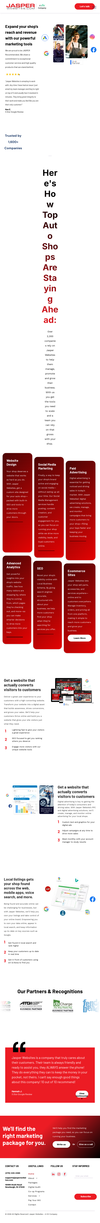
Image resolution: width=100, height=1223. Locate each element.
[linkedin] (53, 1174)
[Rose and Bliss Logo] (35, 140)
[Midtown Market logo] (90, 148)
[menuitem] (37, 1174)
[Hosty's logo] (49, 141)
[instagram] (58, 1174)
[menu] (94, 7)
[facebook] (64, 1174)
